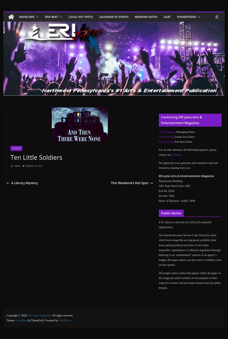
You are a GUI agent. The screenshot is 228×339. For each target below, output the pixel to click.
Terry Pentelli (166, 146)
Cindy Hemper (167, 141)
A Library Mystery (21, 192)
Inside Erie (27, 16)
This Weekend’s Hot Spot (133, 192)
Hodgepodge (29, 26)
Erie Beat (53, 16)
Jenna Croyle (166, 151)
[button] (38, 17)
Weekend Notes (154, 16)
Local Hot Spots (84, 16)
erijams (17, 175)
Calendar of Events (119, 16)
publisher (177, 164)
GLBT (176, 16)
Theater (16, 158)
